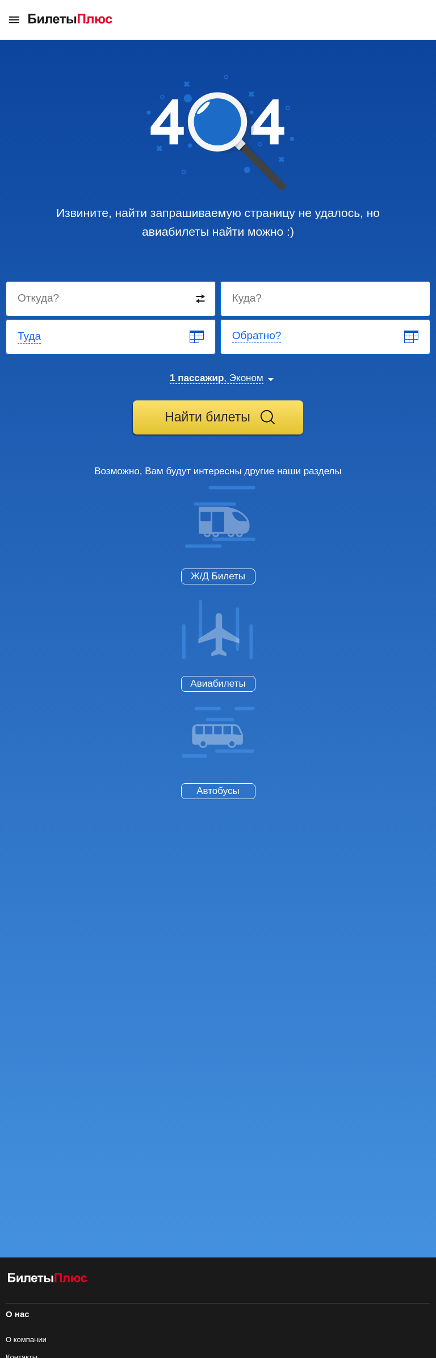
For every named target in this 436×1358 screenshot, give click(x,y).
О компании (26, 1339)
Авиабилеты (217, 683)
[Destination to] (326, 299)
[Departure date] (111, 337)
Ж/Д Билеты (218, 576)
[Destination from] (111, 299)
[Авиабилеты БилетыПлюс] (48, 1280)
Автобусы (217, 790)
